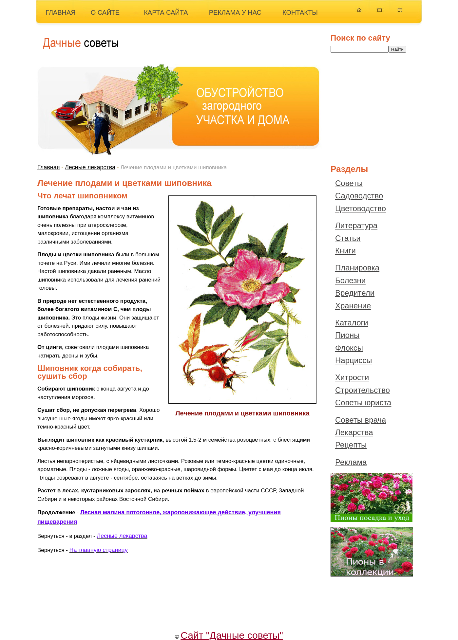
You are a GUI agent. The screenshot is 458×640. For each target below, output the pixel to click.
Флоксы (349, 347)
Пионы (347, 335)
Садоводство (359, 195)
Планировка (357, 267)
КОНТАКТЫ (300, 12)
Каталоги (351, 322)
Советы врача (360, 419)
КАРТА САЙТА (166, 12)
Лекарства (354, 432)
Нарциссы (353, 360)
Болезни (350, 280)
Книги (345, 250)
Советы (349, 183)
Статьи (348, 238)
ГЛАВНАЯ (61, 12)
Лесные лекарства (90, 167)
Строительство (362, 390)
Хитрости (352, 377)
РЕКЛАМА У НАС (235, 12)
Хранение (353, 305)
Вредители (354, 292)
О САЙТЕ (105, 12)
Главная (48, 167)
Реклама (351, 462)
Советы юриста (363, 402)
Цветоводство (360, 208)
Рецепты (351, 444)
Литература (356, 225)
